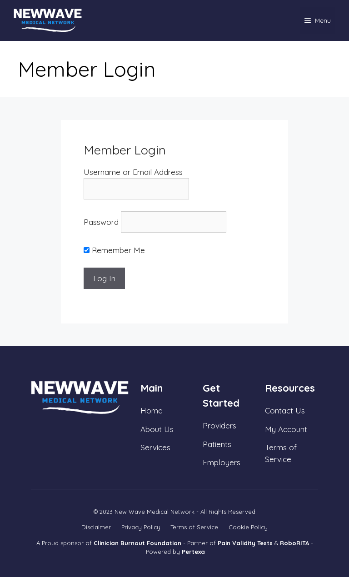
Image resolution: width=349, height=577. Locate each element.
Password (101, 222)
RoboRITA (294, 543)
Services (155, 447)
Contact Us (285, 410)
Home (151, 410)
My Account (286, 429)
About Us (157, 429)
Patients (217, 444)
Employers (221, 462)
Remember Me (114, 250)
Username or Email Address (133, 172)
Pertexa (193, 551)
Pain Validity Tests (245, 543)
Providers (219, 425)
